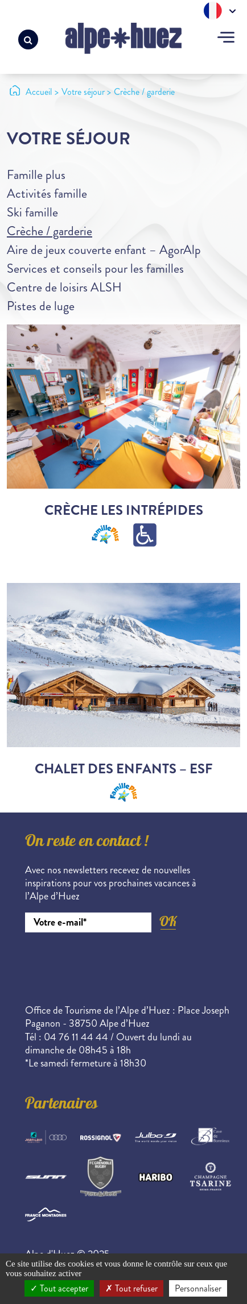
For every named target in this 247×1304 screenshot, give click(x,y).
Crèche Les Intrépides (123, 510)
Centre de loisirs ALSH (64, 287)
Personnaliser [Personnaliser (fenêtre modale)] (198, 1288)
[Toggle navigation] (225, 38)
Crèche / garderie (49, 231)
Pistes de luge (41, 306)
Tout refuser (131, 1288)
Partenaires (61, 1105)
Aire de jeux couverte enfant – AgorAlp (104, 250)
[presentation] (111, 963)
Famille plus (36, 175)
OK (167, 921)
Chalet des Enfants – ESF (124, 768)
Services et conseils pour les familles (95, 268)
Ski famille (32, 212)
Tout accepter (59, 1288)
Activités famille (47, 193)
